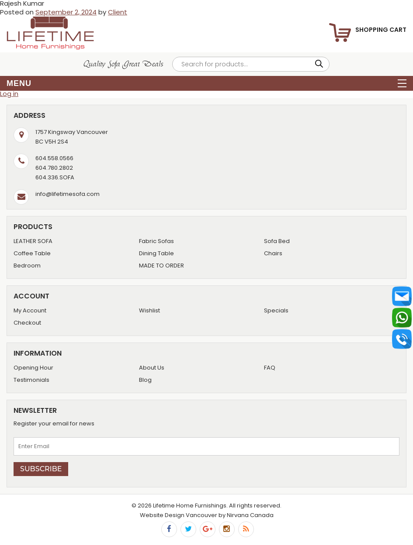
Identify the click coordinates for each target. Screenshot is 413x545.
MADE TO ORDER (161, 265)
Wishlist (149, 310)
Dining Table (156, 253)
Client (117, 12)
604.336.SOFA (54, 177)
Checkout (27, 323)
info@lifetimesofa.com (67, 194)
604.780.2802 (54, 168)
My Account (30, 310)
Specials (276, 310)
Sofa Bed (277, 241)
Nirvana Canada (250, 515)
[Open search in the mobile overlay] (251, 64)
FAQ (269, 367)
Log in (9, 93)
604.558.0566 (54, 158)
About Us (151, 367)
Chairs (273, 253)
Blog (145, 380)
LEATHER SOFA (33, 241)
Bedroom (27, 265)
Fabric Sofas (156, 241)
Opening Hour (33, 367)
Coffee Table (32, 253)
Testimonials (31, 380)
